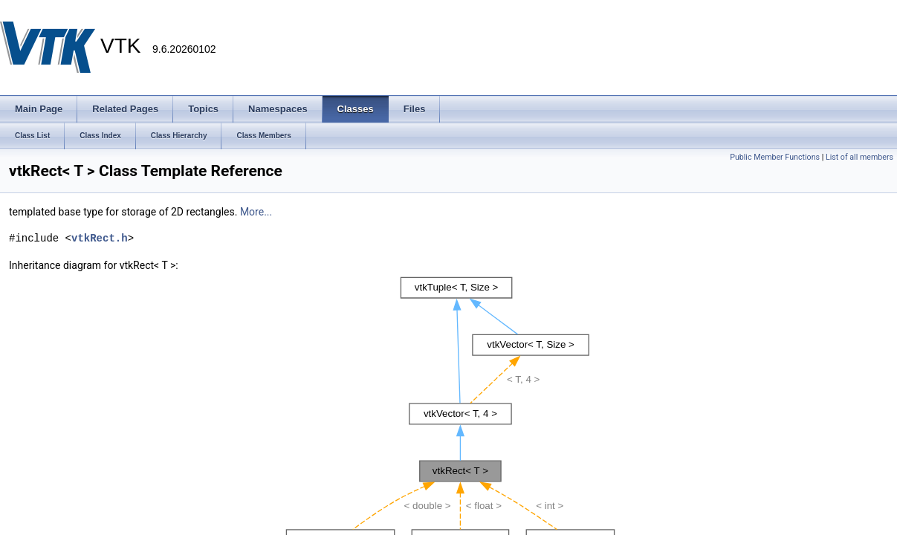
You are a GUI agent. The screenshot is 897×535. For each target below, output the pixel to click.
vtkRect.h (99, 238)
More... (256, 212)
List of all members (859, 157)
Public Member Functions (775, 157)
